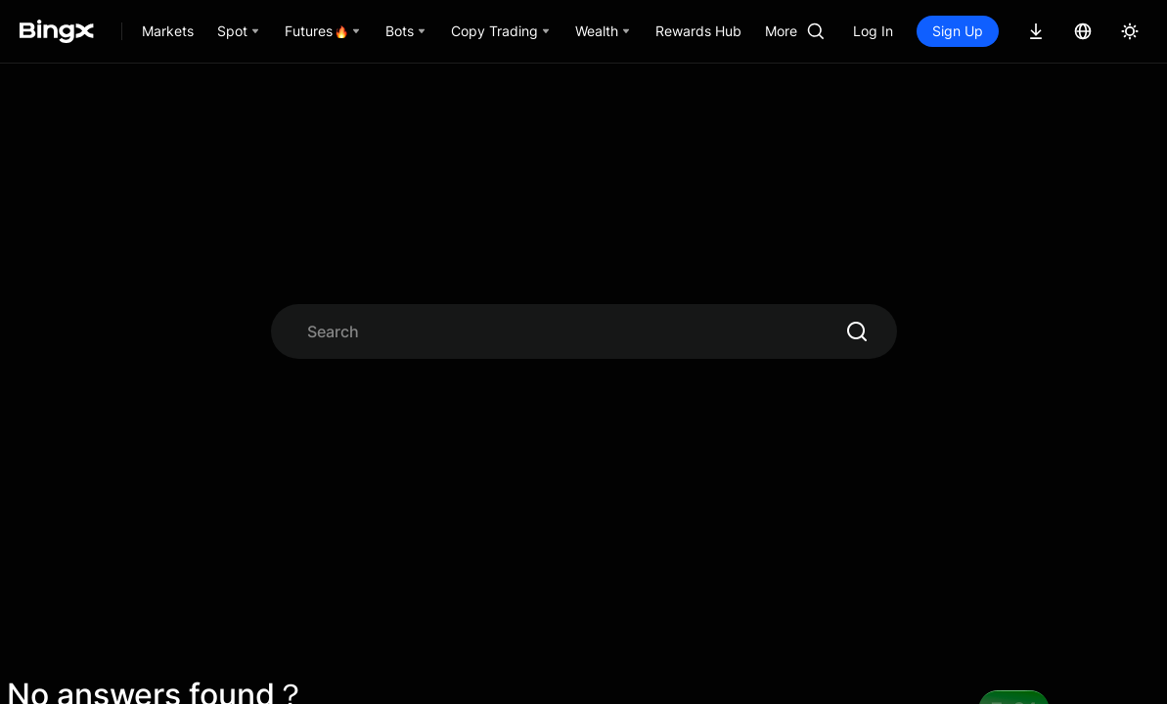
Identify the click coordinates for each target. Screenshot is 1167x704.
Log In (873, 30)
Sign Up (957, 30)
